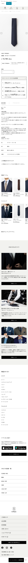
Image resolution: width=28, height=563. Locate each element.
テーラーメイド (4, 401)
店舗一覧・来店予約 (13, 542)
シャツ (2, 387)
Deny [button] (3, 3)
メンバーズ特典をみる (14, 454)
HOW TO (4, 536)
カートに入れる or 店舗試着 (16, 560)
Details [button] (15, 1)
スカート (3, 415)
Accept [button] (9, 3)
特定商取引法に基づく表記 (8, 551)
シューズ (3, 394)
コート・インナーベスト (6, 392)
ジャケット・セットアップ (6, 382)
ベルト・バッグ (4, 396)
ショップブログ (5, 532)
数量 (2, 69)
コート (2, 419)
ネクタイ (3, 389)
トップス (3, 417)
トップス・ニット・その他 (6, 399)
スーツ (2, 379)
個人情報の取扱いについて (8, 554)
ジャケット (3, 410)
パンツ (2, 384)
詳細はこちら (14, 283)
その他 (2, 422)
